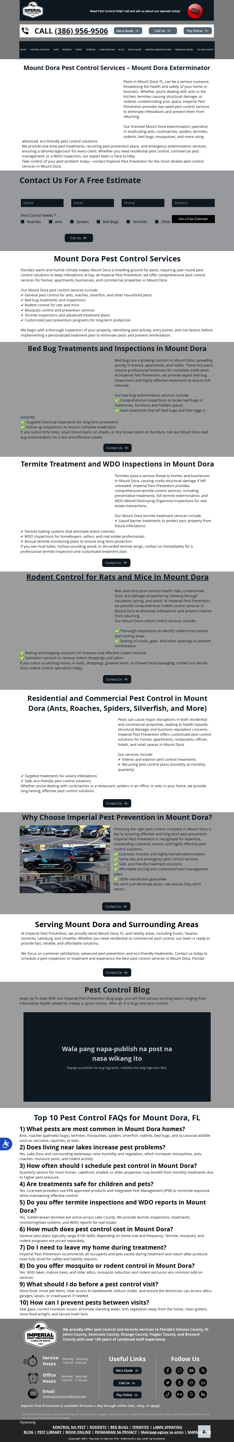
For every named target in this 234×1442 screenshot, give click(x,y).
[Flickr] (179, 1394)
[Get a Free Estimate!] (193, 219)
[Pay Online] (198, 30)
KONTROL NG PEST (69, 1427)
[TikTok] (168, 1394)
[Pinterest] (191, 1383)
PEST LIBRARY (49, 1432)
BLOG (28, 1432)
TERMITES (140, 1427)
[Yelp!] (191, 1394)
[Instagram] (179, 1370)
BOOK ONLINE (78, 1432)
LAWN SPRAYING (167, 1427)
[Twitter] (168, 1383)
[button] (205, 49)
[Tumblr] (179, 1383)
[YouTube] (191, 1370)
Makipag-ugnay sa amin (162, 1432)
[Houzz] (203, 1394)
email (155, 1406)
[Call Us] (163, 30)
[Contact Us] (117, 448)
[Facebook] (168, 1370)
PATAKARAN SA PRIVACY (116, 1432)
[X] (203, 1370)
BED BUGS (119, 1427)
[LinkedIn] (203, 1383)
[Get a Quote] (128, 30)
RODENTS (98, 1427)
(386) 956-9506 (81, 30)
